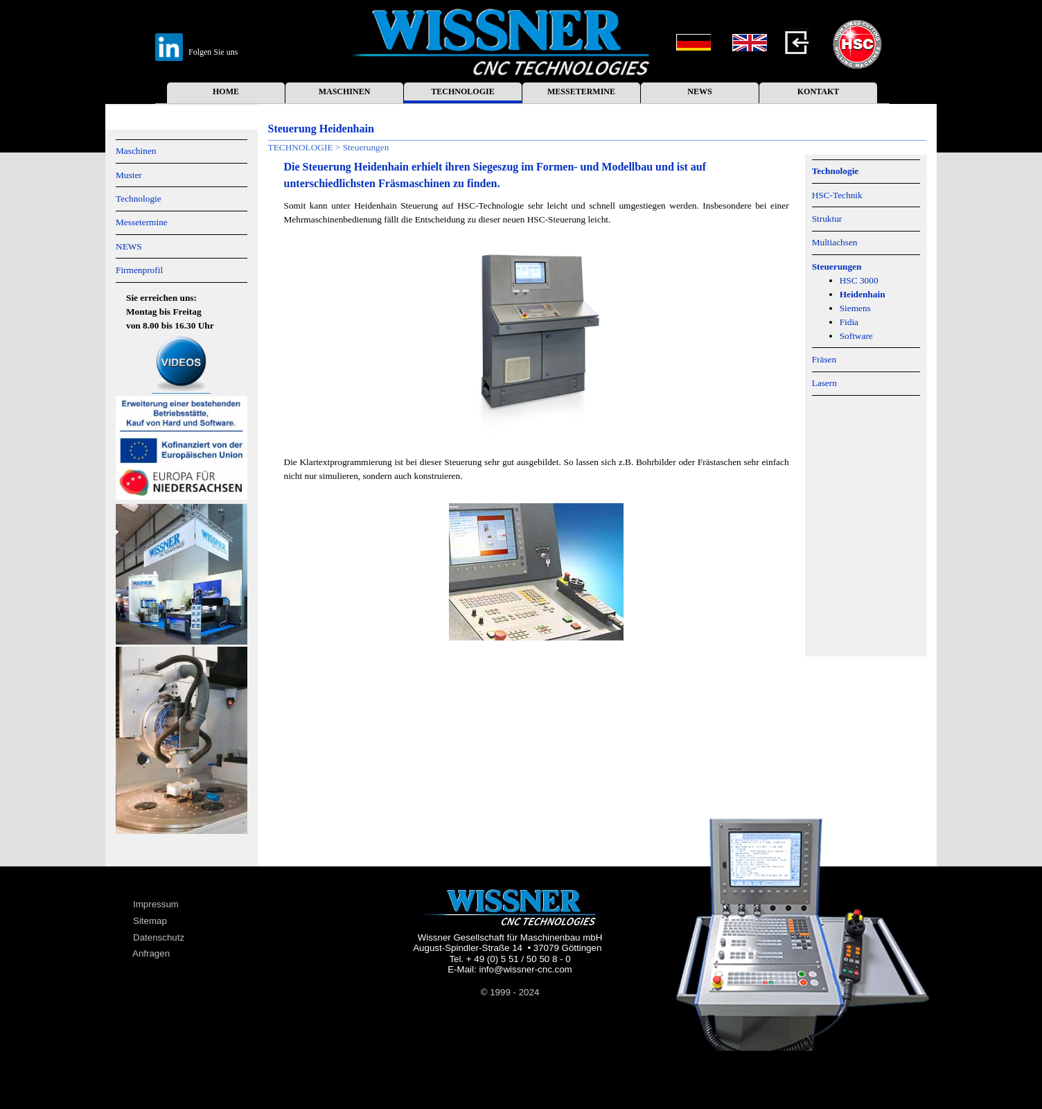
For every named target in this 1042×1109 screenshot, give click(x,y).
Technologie (138, 198)
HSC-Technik (837, 195)
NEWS (699, 91)
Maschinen (136, 151)
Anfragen (151, 953)
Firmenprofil (139, 270)
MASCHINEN (345, 91)
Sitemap (150, 921)
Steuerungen (837, 266)
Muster (129, 175)
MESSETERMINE (581, 91)
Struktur (827, 218)
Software (856, 336)
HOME (226, 91)
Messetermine (142, 222)
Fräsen (824, 359)
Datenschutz (158, 937)
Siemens (855, 308)
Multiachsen (835, 242)
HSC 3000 (859, 280)
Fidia (849, 322)
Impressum (156, 904)
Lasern (824, 383)
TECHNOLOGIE (462, 91)
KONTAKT (818, 91)
